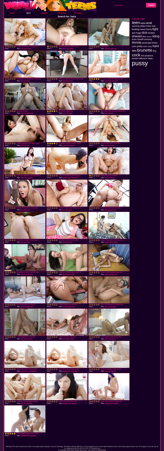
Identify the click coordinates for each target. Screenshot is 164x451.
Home (12, 13)
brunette (111, 48)
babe (25, 210)
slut (68, 81)
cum (112, 113)
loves (106, 81)
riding (106, 48)
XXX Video (78, 13)
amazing (110, 210)
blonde (71, 48)
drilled (64, 81)
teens (114, 339)
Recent (45, 13)
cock (21, 48)
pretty (110, 81)
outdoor (30, 177)
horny (64, 48)
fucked (72, 145)
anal (64, 306)
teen (106, 113)
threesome (75, 177)
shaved (107, 242)
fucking (65, 145)
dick (67, 48)
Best (28, 13)
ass (64, 210)
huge (113, 177)
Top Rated (61, 13)
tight (21, 81)
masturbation (33, 371)
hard (66, 210)
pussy (26, 48)
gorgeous (115, 81)
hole (28, 210)
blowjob (113, 371)
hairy (29, 48)
